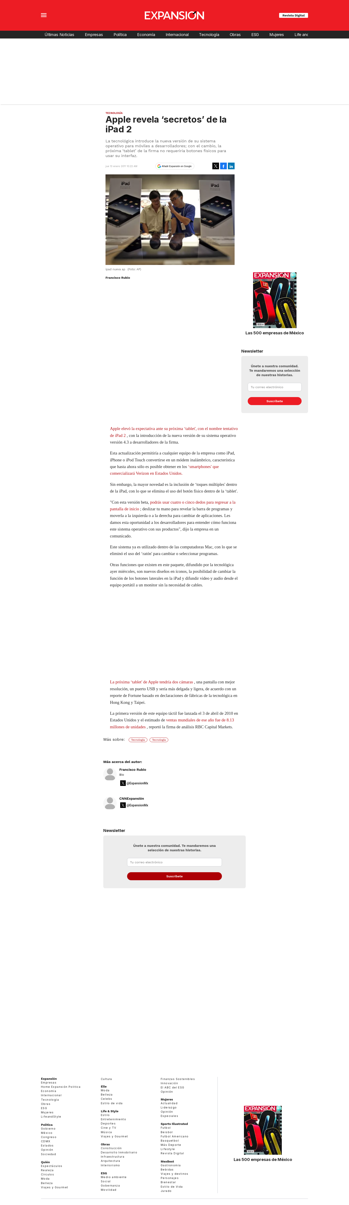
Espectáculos (52, 1166)
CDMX (46, 1141)
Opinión (47, 1149)
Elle (104, 1086)
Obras (235, 34)
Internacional (177, 34)
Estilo (105, 1115)
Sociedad (48, 1154)
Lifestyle (168, 1149)
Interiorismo (110, 1165)
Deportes (108, 1123)
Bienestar (168, 1182)
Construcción (111, 1148)
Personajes (170, 1178)
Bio (121, 774)
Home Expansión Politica (61, 1086)
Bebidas (167, 1169)
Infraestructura (112, 1156)
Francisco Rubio (132, 770)
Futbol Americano (175, 1136)
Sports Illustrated (174, 1124)
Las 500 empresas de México (275, 332)
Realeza (47, 1170)
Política (120, 34)
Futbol (166, 1127)
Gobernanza (110, 1185)
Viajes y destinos (175, 1173)
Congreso (49, 1137)
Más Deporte (171, 1144)
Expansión (49, 1078)
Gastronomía (171, 1165)
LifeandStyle (51, 1116)
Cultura (106, 1079)
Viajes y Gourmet (54, 1187)
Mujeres (276, 34)
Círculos (47, 1174)
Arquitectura (110, 1161)
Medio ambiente (114, 1177)
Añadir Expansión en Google (177, 166)
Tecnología (209, 34)
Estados (47, 1145)
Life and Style (306, 34)
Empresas (94, 34)
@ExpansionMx (137, 783)
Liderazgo (169, 1107)
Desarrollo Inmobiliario (119, 1152)
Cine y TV (108, 1127)
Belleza (47, 1183)
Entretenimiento (113, 1119)
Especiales (169, 1116)
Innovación (169, 1083)
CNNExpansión (131, 799)
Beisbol (167, 1132)
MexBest (167, 1161)
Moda (45, 1178)
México (47, 1132)
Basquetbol (170, 1140)
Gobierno (48, 1128)
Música (106, 1132)
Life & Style (109, 1111)
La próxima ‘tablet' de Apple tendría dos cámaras (151, 682)
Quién (45, 1162)
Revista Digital (293, 15)
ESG (255, 34)
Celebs (106, 1098)
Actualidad (169, 1103)
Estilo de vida (112, 1103)
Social (106, 1181)
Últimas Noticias (59, 34)
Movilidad (109, 1189)
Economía (146, 34)
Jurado (166, 1191)
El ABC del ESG (173, 1087)
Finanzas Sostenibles (178, 1079)
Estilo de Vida (172, 1186)
